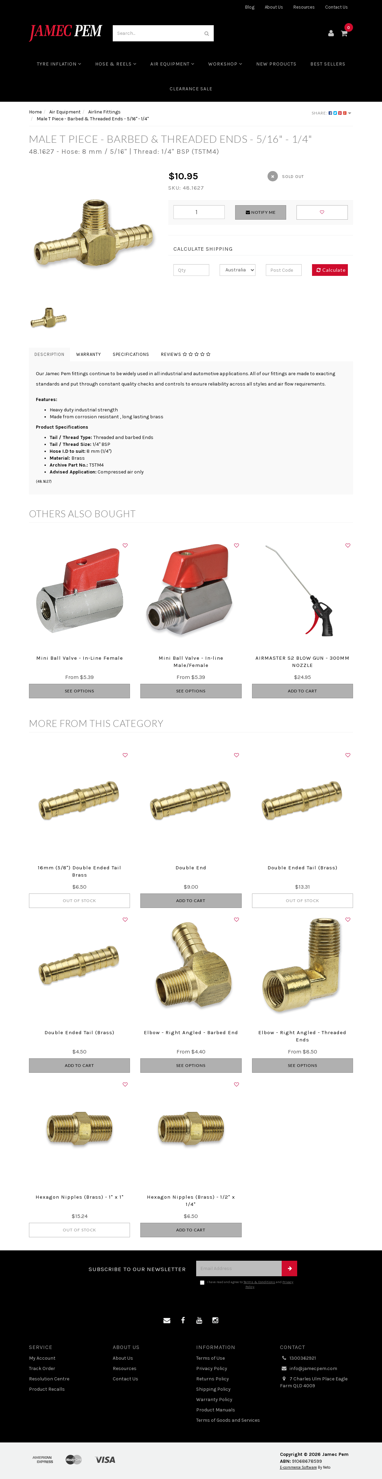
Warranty (88, 354)
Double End (191, 868)
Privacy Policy (211, 1368)
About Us (274, 7)
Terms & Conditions (259, 1282)
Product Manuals (215, 1410)
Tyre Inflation (59, 64)
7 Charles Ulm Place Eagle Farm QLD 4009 (314, 1382)
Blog (249, 7)
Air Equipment (172, 64)
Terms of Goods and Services (228, 1420)
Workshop (225, 64)
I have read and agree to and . (246, 1284)
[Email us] (167, 1321)
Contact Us (336, 7)
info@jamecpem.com (308, 1368)
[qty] (191, 270)
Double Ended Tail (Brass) (303, 868)
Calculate (331, 270)
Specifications (131, 354)
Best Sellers (327, 64)
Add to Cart (302, 690)
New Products (276, 64)
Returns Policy (212, 1379)
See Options (79, 690)
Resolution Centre (49, 1379)
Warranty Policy (214, 1399)
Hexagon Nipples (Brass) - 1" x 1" (80, 1197)
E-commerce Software (298, 1467)
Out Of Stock (79, 900)
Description (49, 354)
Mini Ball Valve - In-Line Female (79, 658)
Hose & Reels (116, 64)
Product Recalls (47, 1389)
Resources (304, 7)
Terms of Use (210, 1358)
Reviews (186, 354)
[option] (93, 233)
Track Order (42, 1368)
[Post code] (284, 270)
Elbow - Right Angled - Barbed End (191, 1032)
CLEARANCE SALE (191, 89)
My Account (42, 1358)
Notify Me (261, 212)
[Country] (237, 270)
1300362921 (298, 1358)
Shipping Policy (213, 1389)
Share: (331, 113)
